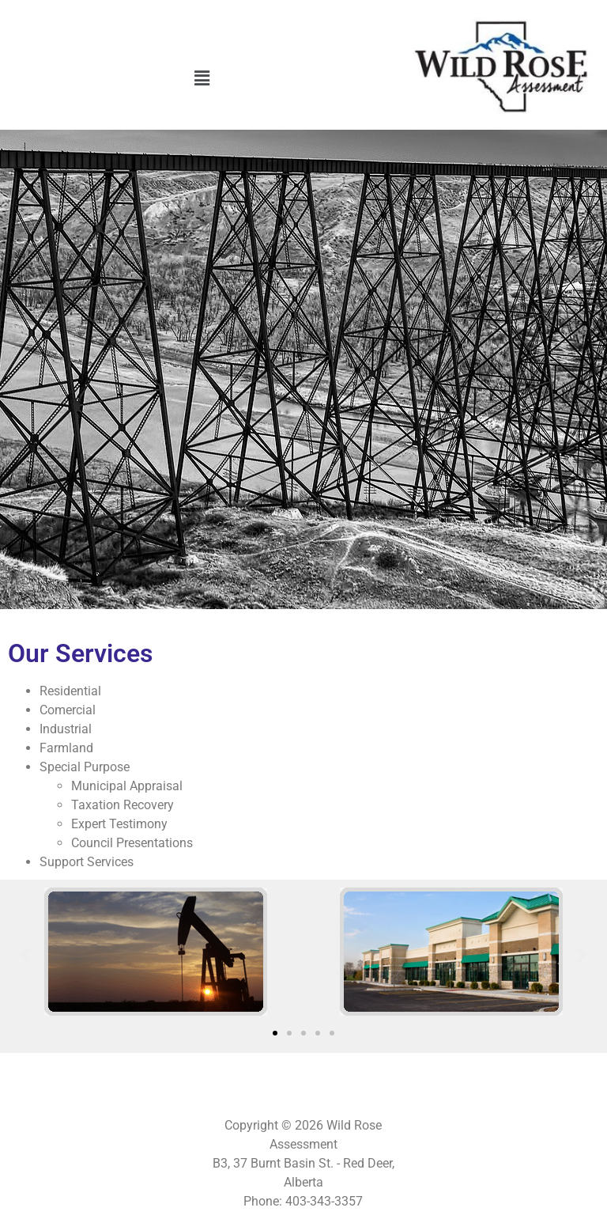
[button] (202, 78)
